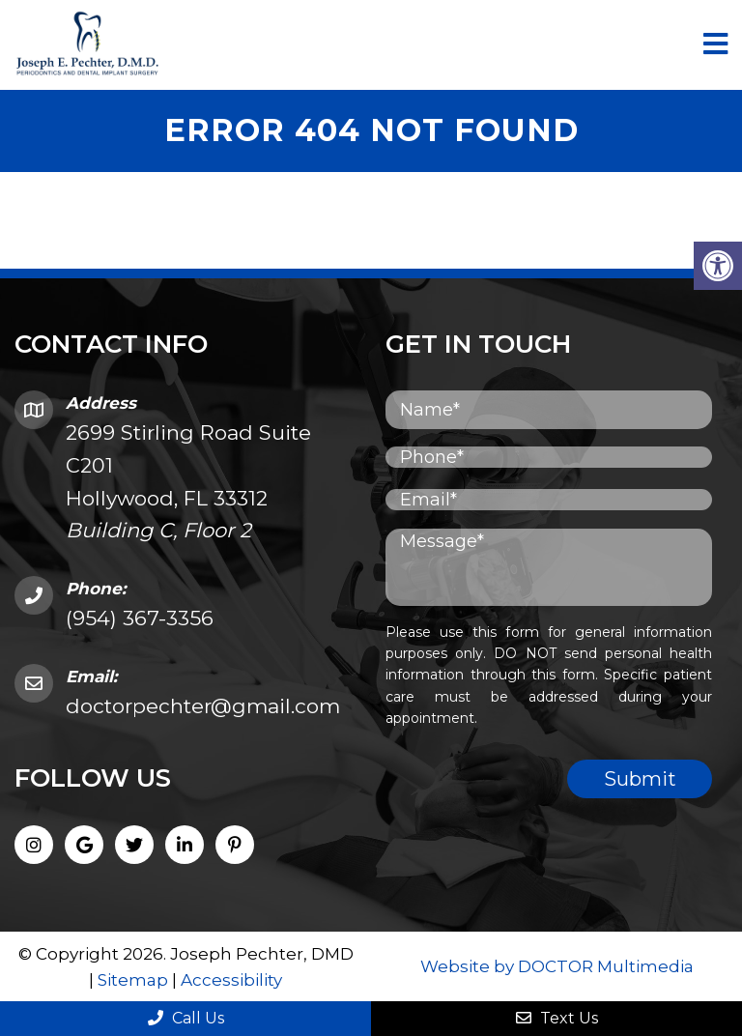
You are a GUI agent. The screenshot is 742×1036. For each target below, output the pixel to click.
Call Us (186, 1018)
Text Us (557, 1018)
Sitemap (133, 980)
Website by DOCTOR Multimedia (557, 966)
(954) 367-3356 (140, 618)
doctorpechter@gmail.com (203, 706)
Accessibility (231, 980)
